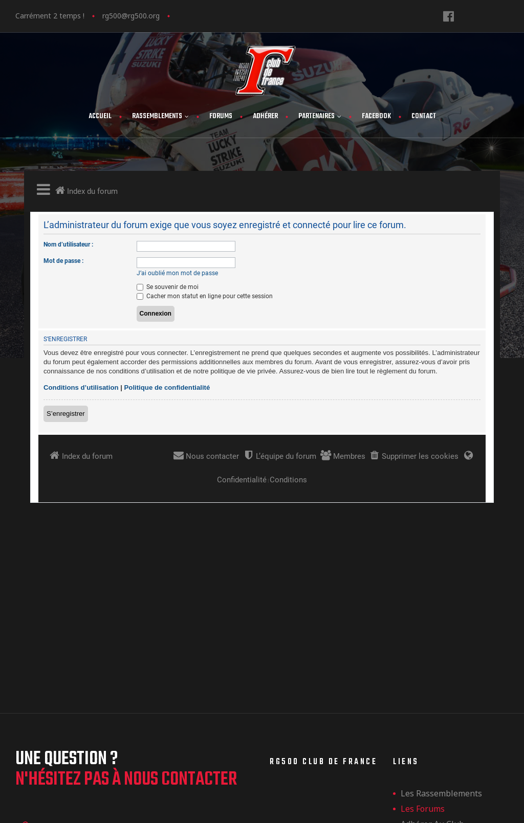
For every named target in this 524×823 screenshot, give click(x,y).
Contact (423, 116)
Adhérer (265, 116)
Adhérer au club (432, 690)
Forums (220, 116)
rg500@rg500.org (131, 15)
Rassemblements (160, 116)
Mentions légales (435, 720)
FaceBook (376, 116)
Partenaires (319, 116)
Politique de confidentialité (454, 736)
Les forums (423, 674)
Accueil (100, 116)
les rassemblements (441, 659)
